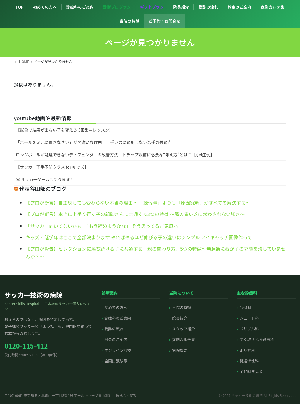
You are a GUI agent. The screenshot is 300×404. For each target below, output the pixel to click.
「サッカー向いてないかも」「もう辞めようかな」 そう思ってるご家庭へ (101, 225)
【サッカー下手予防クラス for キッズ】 (52, 167)
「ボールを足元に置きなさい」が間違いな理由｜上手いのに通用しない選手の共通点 (94, 142)
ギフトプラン (152, 7)
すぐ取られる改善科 (257, 339)
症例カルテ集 (272, 7)
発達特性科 (249, 361)
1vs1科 (245, 307)
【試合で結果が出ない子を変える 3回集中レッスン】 (64, 130)
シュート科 (249, 318)
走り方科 (247, 350)
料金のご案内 (239, 7)
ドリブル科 (249, 329)
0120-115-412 (26, 345)
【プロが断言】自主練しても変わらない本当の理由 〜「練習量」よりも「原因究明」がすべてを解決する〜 (137, 202)
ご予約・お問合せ (164, 21)
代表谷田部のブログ (43, 188)
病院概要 (179, 350)
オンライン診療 (117, 350)
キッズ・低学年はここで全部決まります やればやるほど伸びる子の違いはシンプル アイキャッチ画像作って (138, 237)
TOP (20, 7)
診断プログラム (117, 7)
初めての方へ (45, 7)
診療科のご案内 (80, 7)
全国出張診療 (115, 361)
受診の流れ (208, 7)
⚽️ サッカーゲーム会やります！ (45, 179)
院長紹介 (181, 7)
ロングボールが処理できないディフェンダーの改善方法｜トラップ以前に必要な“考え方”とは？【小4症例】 (115, 154)
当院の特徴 (129, 21)
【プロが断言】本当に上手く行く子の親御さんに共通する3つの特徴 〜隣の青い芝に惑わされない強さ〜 (135, 214)
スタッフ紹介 (183, 329)
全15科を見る (251, 371)
